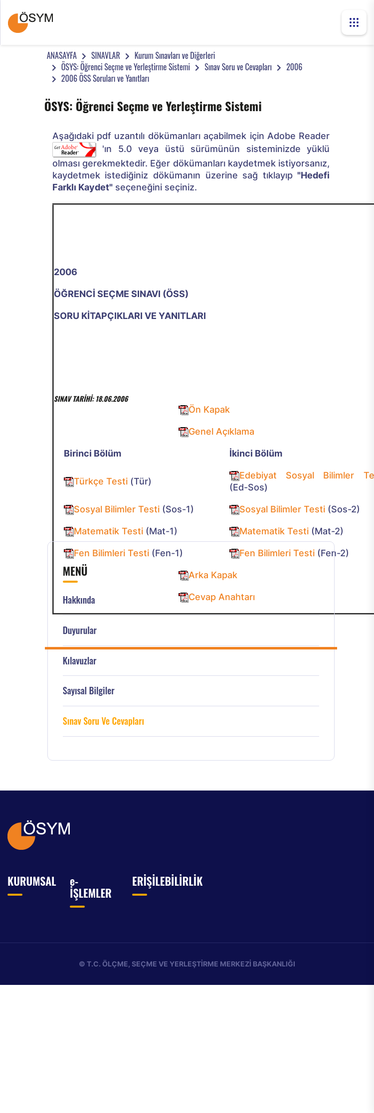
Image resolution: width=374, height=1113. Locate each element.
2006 (294, 67)
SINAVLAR (105, 55)
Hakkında (79, 600)
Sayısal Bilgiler (89, 690)
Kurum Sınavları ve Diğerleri (175, 55)
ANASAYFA (62, 55)
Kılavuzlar (80, 660)
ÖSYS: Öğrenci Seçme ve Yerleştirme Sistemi (125, 67)
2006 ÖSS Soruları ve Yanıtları (105, 78)
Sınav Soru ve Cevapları (238, 67)
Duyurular (80, 630)
